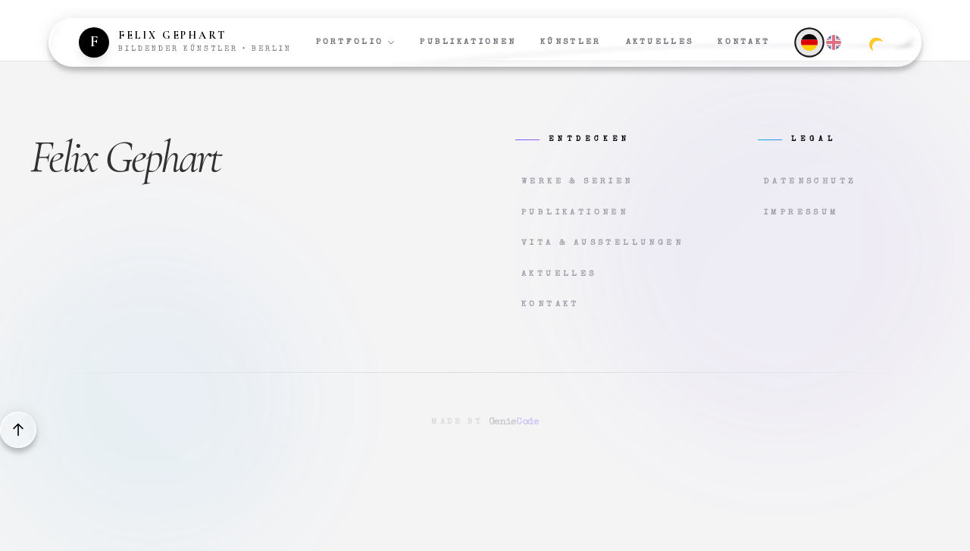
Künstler (570, 42)
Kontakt (744, 42)
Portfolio (356, 42)
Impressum (802, 212)
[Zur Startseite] (185, 42)
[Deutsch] (809, 42)
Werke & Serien (577, 181)
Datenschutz (810, 181)
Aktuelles (660, 42)
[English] (833, 42)
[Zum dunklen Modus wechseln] (876, 42)
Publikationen (468, 42)
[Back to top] (18, 429)
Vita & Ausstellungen (602, 243)
